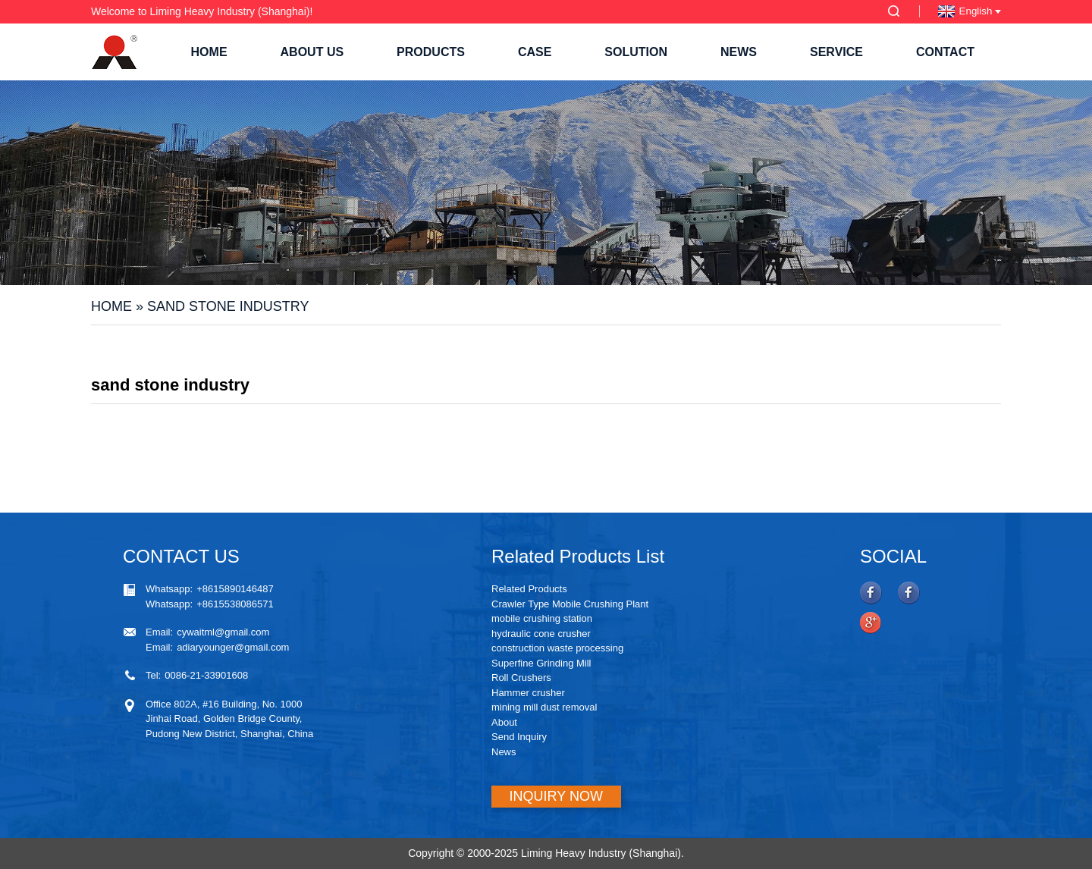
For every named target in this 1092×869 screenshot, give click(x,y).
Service (836, 51)
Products (431, 51)
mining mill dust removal (544, 707)
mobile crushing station (541, 618)
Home (209, 51)
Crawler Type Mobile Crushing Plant (569, 604)
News (738, 51)
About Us (312, 51)
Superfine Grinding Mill (541, 663)
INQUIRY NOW (556, 796)
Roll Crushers (521, 677)
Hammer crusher (528, 692)
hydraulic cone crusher (541, 633)
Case (534, 51)
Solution (635, 51)
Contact (945, 51)
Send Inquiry (519, 736)
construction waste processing (557, 648)
